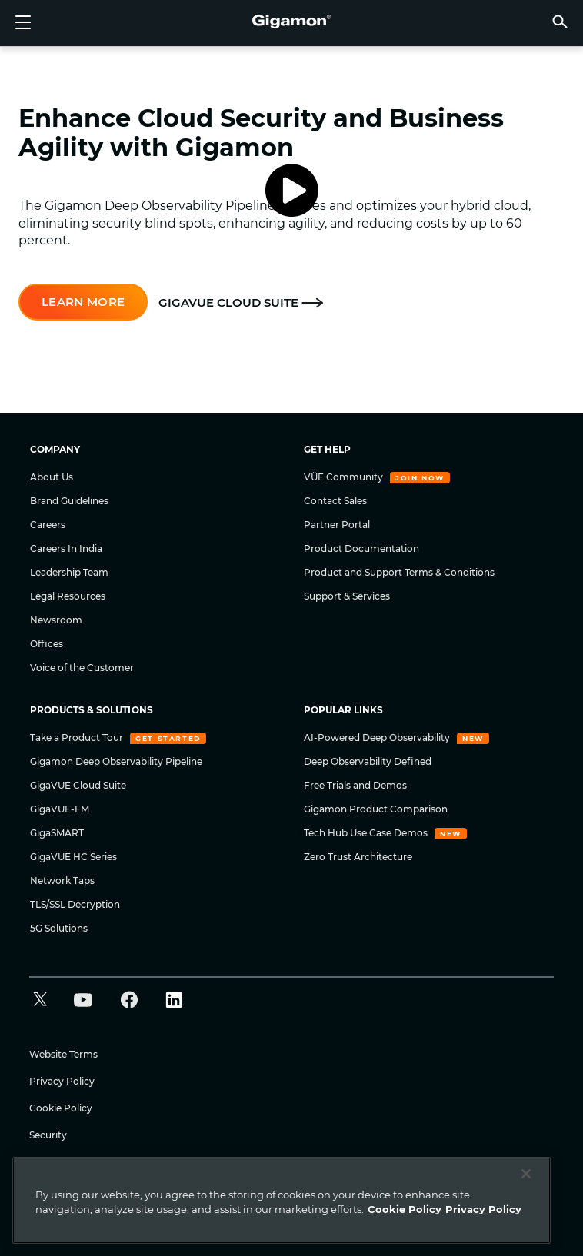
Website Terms (63, 1054)
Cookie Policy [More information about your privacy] (404, 1209)
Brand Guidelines (69, 501)
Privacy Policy (62, 1081)
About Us (51, 477)
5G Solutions (59, 928)
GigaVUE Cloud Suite (78, 785)
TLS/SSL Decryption (75, 904)
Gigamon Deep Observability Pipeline (116, 761)
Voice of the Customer (82, 667)
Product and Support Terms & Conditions (399, 572)
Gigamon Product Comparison (376, 809)
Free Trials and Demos (355, 785)
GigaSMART (57, 833)
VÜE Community (344, 477)
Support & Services (347, 596)
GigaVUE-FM (59, 809)
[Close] (526, 1174)
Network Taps (62, 880)
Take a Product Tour (77, 737)
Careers (47, 524)
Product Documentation (361, 548)
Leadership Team (69, 572)
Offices (46, 644)
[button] (560, 21)
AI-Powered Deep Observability (378, 737)
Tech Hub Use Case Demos (367, 833)
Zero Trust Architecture (358, 856)
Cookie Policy (60, 1108)
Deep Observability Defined (367, 761)
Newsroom (56, 620)
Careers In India (66, 548)
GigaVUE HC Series (73, 856)
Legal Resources (67, 596)
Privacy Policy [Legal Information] (483, 1209)
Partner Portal (337, 524)
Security (48, 1135)
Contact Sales (335, 501)
